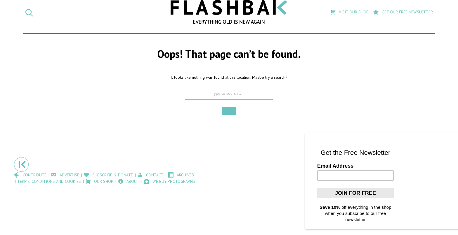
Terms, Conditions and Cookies (49, 181)
